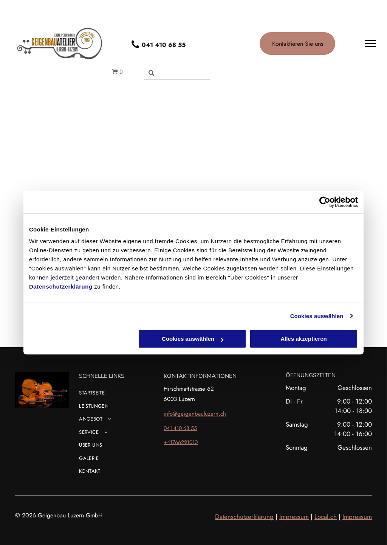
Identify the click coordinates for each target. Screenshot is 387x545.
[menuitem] (118, 395)
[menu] (370, 43)
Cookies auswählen (317, 316)
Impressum (294, 516)
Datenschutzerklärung (61, 286)
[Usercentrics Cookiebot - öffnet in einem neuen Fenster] (325, 202)
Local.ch (325, 516)
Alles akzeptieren (303, 338)
